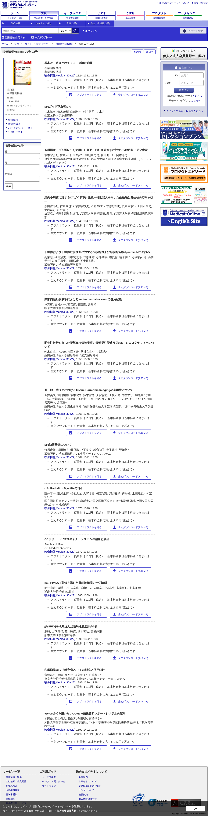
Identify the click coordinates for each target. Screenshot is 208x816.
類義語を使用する (15, 37)
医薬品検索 (11, 786)
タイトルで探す (44, 23)
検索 (8, 186)
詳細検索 (15, 23)
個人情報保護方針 (88, 799)
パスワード (171, 83)
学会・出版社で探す (101, 23)
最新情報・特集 (14, 777)
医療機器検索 (13, 790)
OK (195, 808)
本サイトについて (88, 781)
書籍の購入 (14, 124)
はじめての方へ (168, 2)
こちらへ (197, 96)
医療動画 (10, 799)
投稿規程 (13, 120)
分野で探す (72, 23)
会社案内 (83, 777)
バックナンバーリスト (20, 128)
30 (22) (71, 75)
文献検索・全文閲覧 (16, 781)
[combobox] (30, 31)
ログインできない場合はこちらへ (184, 111)
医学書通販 (11, 794)
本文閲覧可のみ (43, 37)
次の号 (149, 51)
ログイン (184, 90)
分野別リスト (15, 132)
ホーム (5, 43)
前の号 (137, 51)
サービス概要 (49, 777)
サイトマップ (49, 786)
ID (176, 75)
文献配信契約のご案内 (90, 786)
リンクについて (87, 790)
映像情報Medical (64, 43)
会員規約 (83, 794)
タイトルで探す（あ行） (37, 43)
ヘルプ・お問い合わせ (194, 2)
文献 (16, 43)
